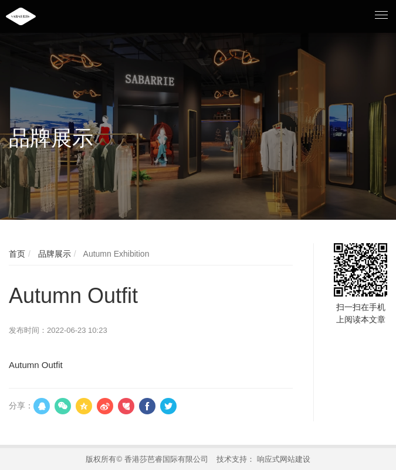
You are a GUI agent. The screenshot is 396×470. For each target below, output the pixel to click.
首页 (17, 253)
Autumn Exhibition (115, 253)
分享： (21, 405)
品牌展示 (53, 253)
